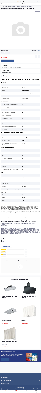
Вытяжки (9, 6)
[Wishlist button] (36, 56)
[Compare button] (39, 56)
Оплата (6, 65)
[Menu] (1, 1)
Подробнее (5, 359)
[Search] (3, 1)
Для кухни (5, 6)
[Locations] (37, 1)
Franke (38, 50)
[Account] (39, 1)
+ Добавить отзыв (6, 246)
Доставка (7, 70)
